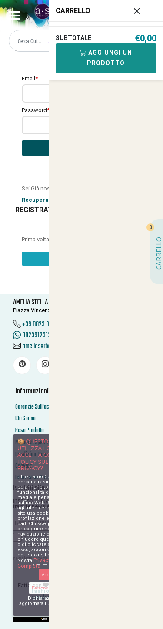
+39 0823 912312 (42, 324)
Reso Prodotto (29, 431)
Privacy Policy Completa (42, 563)
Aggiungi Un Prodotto (106, 58)
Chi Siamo (25, 419)
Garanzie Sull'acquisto (38, 407)
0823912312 (32, 335)
